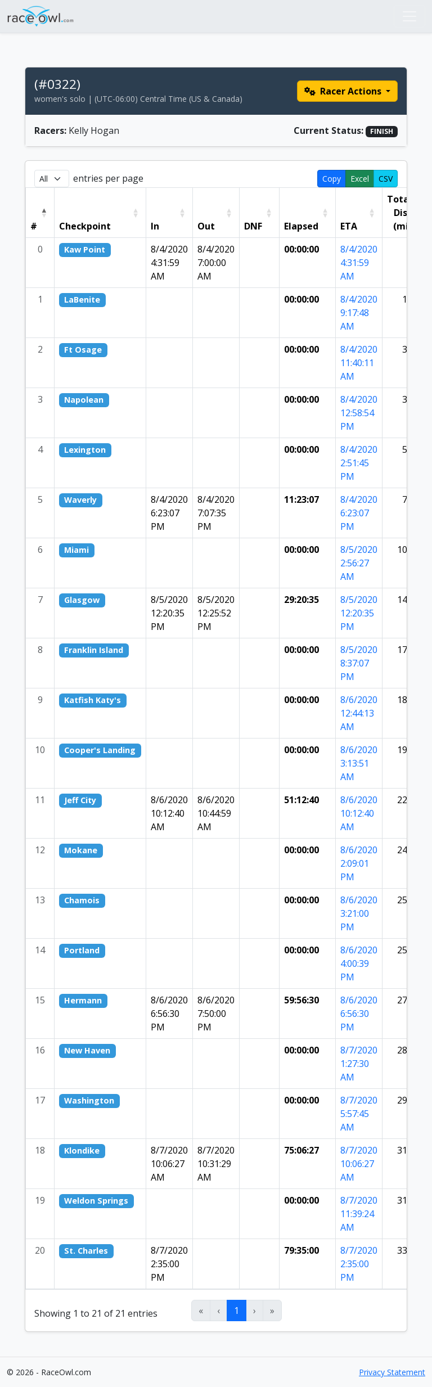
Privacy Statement (392, 1372)
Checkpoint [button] (85, 226)
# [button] (33, 226)
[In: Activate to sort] (169, 213)
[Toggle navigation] (409, 16)
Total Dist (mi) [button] (399, 212)
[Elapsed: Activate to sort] (307, 213)
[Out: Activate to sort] (215, 213)
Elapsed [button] (301, 226)
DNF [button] (253, 226)
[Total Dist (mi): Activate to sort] (405, 213)
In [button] (155, 226)
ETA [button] (348, 226)
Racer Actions (344, 91)
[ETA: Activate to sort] (358, 213)
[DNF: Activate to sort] (259, 213)
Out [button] (206, 226)
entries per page (108, 178)
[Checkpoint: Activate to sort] (100, 213)
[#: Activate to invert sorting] (40, 213)
